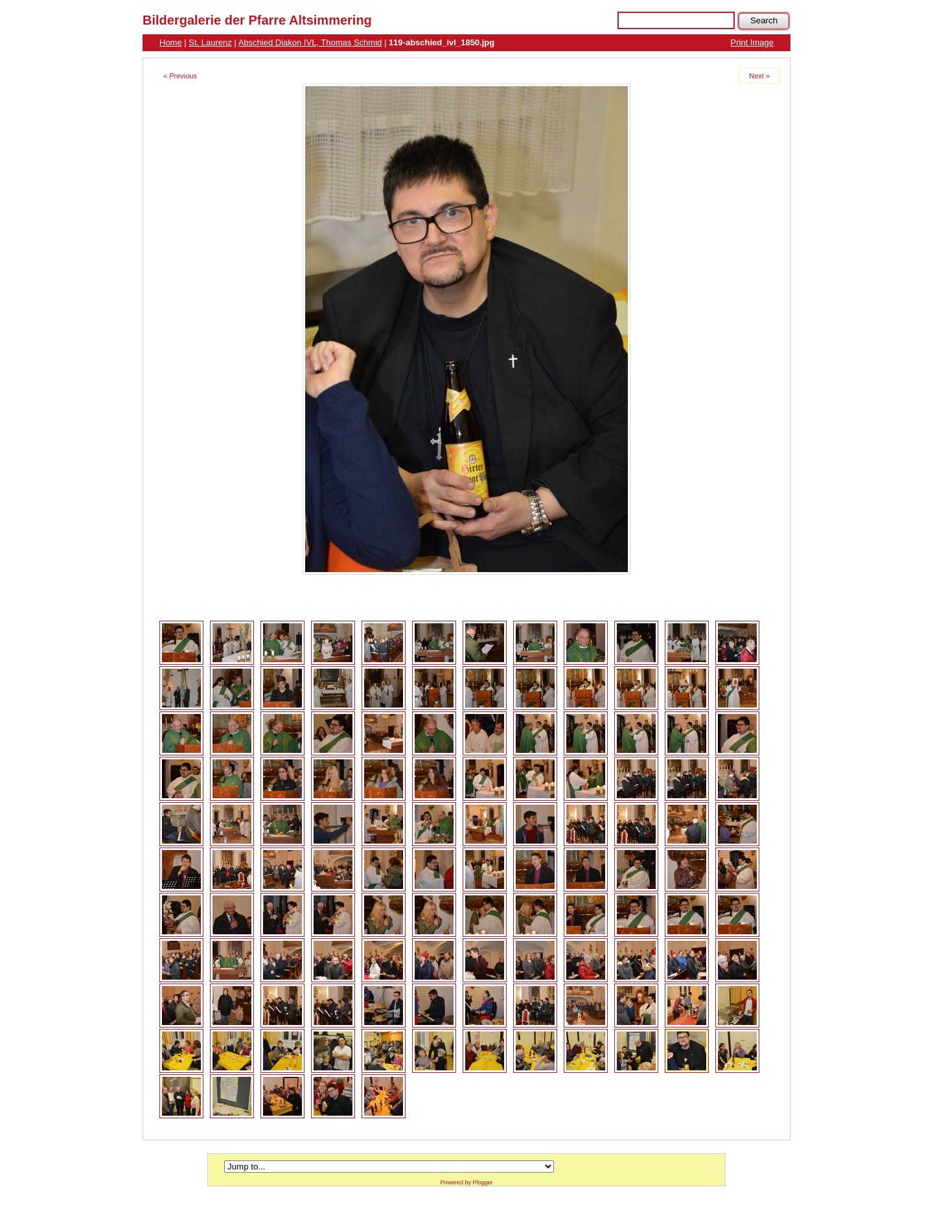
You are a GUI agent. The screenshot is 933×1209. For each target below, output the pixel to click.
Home (170, 42)
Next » (759, 76)
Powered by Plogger (466, 1182)
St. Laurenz (210, 42)
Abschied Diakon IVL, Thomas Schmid (310, 42)
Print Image (752, 42)
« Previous (180, 76)
